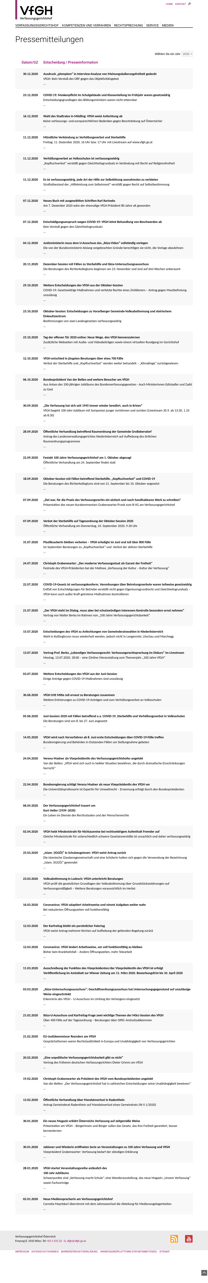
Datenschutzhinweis (45, 1268)
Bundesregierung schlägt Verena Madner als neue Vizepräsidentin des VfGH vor (96, 801)
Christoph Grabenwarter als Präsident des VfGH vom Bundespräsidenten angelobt (98, 1095)
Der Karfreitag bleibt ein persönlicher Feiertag (74, 942)
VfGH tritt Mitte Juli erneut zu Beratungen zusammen (79, 711)
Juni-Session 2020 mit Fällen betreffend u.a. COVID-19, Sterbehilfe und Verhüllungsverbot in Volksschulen (114, 733)
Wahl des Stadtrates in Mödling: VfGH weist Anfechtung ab (83, 133)
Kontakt (180, 14)
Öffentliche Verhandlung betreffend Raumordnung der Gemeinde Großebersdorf (97, 448)
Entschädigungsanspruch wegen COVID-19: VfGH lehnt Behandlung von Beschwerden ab (102, 238)
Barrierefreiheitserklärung (79, 1268)
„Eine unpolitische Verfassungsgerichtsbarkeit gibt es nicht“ (83, 1074)
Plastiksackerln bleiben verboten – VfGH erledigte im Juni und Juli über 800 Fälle (97, 559)
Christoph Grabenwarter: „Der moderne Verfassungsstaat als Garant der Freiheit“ (98, 580)
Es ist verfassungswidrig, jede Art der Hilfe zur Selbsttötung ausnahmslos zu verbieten (100, 196)
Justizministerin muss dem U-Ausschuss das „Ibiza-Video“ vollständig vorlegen (95, 259)
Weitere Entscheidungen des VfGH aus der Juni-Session (80, 690)
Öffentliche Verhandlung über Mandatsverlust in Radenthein (84, 1116)
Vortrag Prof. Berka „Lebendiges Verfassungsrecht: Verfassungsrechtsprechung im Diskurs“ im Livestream (114, 669)
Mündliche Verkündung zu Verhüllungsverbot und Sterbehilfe (84, 154)
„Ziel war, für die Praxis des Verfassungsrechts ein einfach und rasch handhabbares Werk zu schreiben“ (112, 516)
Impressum (22, 1268)
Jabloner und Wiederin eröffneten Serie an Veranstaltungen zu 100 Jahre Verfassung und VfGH (106, 1163)
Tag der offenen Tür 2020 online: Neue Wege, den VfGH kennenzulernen (91, 354)
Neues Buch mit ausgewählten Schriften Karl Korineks (79, 217)
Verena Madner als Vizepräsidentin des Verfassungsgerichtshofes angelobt (93, 775)
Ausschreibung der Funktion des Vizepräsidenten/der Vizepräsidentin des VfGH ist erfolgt (103, 985)
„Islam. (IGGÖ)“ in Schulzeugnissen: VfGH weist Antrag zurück (84, 869)
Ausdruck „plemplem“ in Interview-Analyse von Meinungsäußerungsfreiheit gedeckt (100, 90)
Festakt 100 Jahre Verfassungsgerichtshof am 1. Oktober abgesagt (87, 474)
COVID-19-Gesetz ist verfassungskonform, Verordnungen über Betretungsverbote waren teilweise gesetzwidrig (117, 601)
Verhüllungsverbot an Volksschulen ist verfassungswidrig (81, 175)
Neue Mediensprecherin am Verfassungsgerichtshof (78, 1215)
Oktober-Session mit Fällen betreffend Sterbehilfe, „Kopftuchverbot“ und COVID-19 (99, 495)
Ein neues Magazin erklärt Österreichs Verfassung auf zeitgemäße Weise (91, 1137)
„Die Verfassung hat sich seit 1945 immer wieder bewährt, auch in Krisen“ (92, 422)
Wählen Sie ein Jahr (168, 70)
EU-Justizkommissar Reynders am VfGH (69, 1053)
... (117, 97)
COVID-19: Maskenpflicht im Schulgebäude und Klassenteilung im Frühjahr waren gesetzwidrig (106, 111)
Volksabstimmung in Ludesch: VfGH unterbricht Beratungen (83, 895)
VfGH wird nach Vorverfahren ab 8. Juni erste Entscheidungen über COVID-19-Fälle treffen (103, 754)
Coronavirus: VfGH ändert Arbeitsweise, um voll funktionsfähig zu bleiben (92, 963)
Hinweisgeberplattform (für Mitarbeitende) (128, 1268)
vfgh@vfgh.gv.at (76, 1257)
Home (169, 14)
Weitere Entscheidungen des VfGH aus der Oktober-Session (83, 302)
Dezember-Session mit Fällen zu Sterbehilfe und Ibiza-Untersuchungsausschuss (96, 281)
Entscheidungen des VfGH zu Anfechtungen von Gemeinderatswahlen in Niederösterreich (103, 648)
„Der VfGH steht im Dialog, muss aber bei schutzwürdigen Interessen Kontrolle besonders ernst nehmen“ (113, 627)
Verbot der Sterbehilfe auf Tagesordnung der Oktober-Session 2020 (88, 537)
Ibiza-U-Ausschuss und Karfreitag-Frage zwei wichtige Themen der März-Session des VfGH (103, 1032)
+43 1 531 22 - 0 (55, 1257)
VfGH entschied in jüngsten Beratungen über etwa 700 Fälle (83, 375)
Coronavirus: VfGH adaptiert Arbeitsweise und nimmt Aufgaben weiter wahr (94, 921)
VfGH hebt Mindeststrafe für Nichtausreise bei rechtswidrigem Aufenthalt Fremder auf (101, 848)
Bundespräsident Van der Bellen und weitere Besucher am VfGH (86, 396)
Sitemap (164, 1268)
